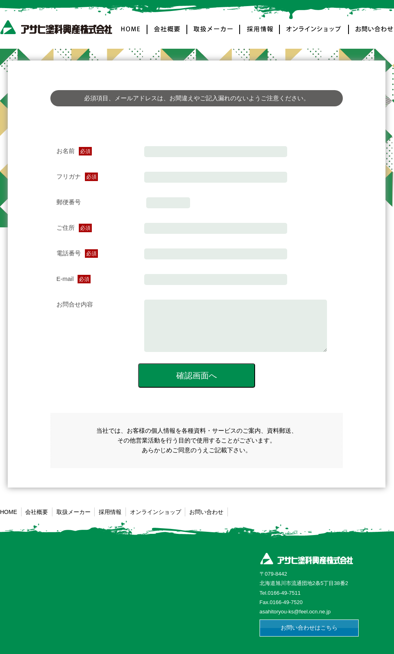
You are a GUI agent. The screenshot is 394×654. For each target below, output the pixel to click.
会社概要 (167, 34)
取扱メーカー (213, 34)
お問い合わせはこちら (309, 636)
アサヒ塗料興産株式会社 (58, 29)
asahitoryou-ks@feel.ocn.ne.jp (295, 620)
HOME (131, 34)
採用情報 (260, 34)
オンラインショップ (314, 34)
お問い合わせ (371, 34)
